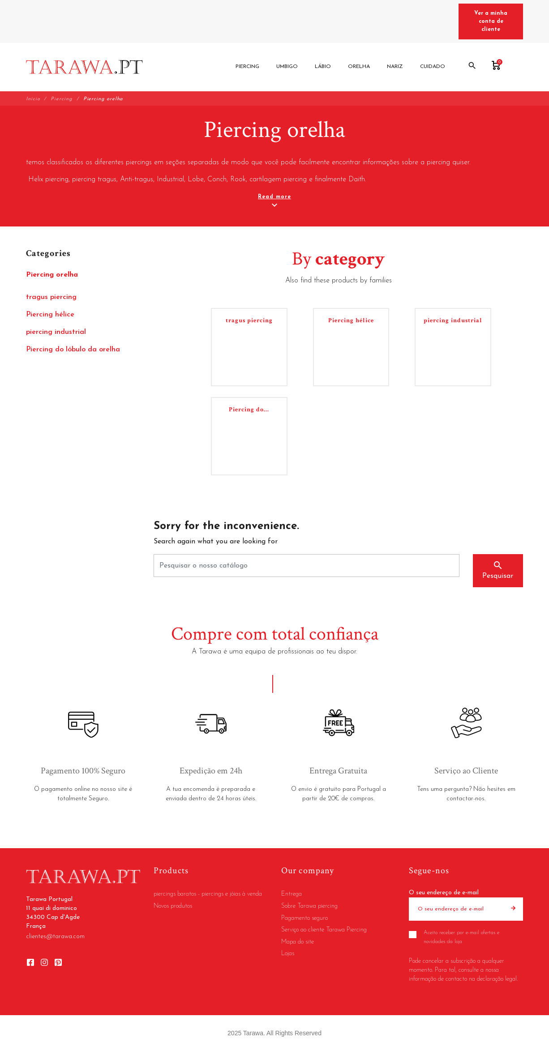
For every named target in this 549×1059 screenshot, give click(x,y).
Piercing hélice (50, 314)
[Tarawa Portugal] (84, 67)
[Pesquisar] (306, 565)
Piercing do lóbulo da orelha (73, 349)
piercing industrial (56, 332)
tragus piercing (51, 297)
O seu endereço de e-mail (444, 892)
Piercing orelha (52, 274)
